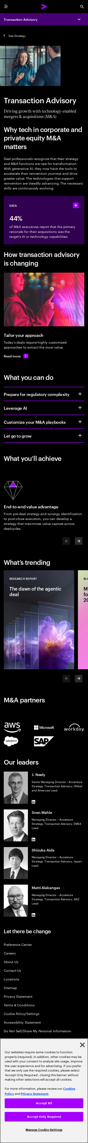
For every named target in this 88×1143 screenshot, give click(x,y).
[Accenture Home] (44, 6)
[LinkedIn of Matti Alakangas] (33, 914)
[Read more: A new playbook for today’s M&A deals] (16, 356)
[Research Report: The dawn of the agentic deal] (39, 619)
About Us (11, 961)
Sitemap (10, 987)
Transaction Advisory (21, 19)
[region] (44, 1090)
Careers (10, 953)
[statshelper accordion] (75, 205)
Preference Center (18, 944)
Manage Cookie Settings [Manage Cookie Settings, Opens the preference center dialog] (44, 1129)
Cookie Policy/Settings (21, 1013)
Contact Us (12, 970)
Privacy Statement (18, 996)
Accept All (44, 1103)
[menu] (6, 6)
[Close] (82, 1045)
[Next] (78, 541)
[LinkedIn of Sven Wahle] (33, 839)
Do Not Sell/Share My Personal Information (37, 1030)
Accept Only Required (44, 1116)
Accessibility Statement (22, 1022)
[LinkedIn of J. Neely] (33, 802)
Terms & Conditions (19, 1004)
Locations (11, 978)
